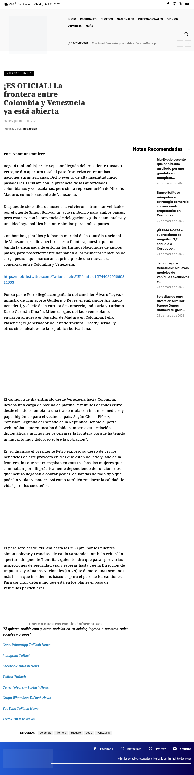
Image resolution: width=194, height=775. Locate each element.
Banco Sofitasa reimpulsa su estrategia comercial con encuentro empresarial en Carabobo (173, 203)
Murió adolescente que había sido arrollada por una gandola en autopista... (171, 168)
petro (89, 732)
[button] (186, 34)
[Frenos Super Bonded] (161, 363)
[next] (188, 43)
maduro (76, 732)
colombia (45, 732)
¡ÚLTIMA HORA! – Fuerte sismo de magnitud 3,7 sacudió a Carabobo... (170, 239)
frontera (61, 732)
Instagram (134, 749)
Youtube (185, 749)
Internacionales (19, 73)
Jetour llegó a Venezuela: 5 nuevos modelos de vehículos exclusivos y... (173, 272)
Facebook (106, 749)
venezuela (103, 732)
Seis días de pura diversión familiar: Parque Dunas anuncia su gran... (171, 303)
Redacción (30, 128)
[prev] (180, 43)
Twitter (160, 749)
